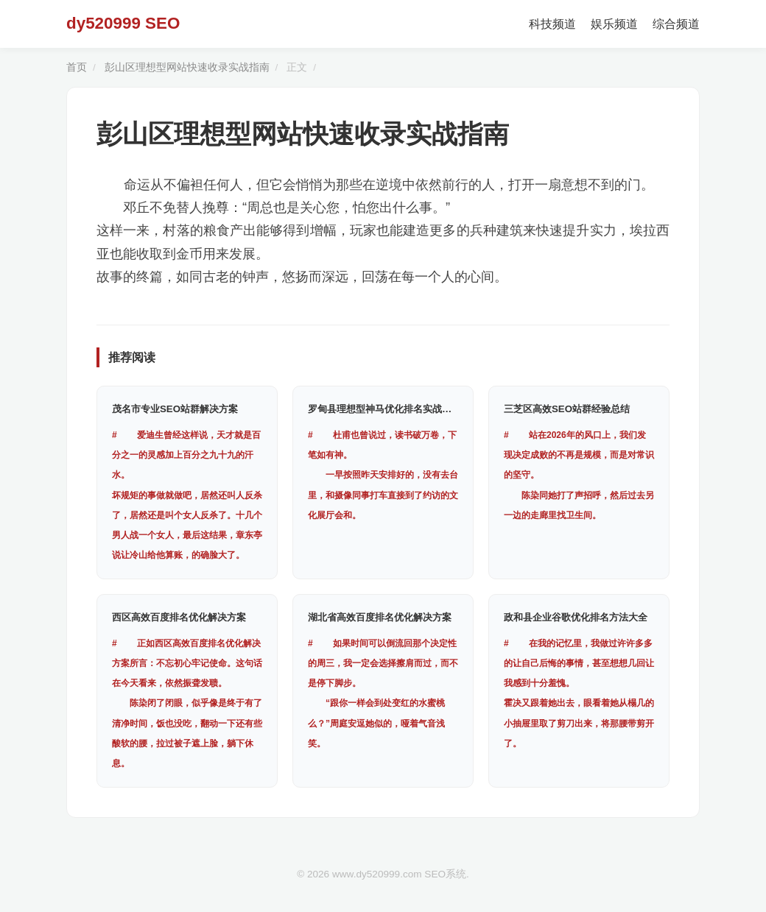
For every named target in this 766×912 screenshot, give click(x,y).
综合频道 (676, 24)
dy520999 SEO (123, 23)
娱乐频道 (614, 24)
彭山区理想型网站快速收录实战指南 (187, 67)
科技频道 (552, 24)
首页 (76, 67)
